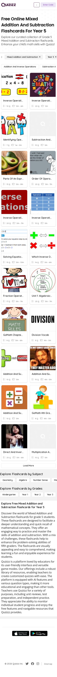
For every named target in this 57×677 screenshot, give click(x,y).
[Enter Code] (48, 4)
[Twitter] (27, 663)
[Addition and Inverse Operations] (20, 66)
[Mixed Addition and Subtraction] (24, 57)
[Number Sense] (40, 480)
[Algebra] (22, 480)
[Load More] (28, 465)
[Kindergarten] (9, 494)
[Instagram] (37, 663)
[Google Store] (38, 633)
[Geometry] (7, 480)
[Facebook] (32, 663)
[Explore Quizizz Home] (8, 5)
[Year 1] (24, 494)
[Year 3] (50, 494)
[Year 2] (37, 494)
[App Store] (20, 633)
